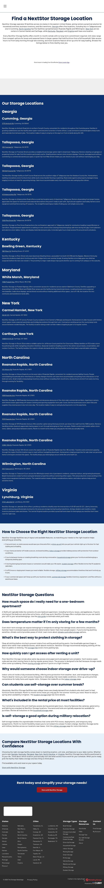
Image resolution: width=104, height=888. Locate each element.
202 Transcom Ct (8, 469)
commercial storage (59, 577)
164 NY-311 (5, 315)
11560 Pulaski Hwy (8, 282)
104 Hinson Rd (7, 369)
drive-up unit (57, 544)
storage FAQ (33, 648)
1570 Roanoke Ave (8, 419)
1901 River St (6, 251)
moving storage (34, 663)
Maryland (59, 31)
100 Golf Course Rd (8, 171)
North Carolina (25, 29)
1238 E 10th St (7, 445)
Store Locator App (64, 62)
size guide (42, 616)
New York (89, 29)
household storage (64, 557)
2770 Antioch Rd (8, 123)
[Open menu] (5, 6)
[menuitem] (9, 825)
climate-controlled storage (68, 632)
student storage (67, 564)
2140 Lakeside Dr (8, 502)
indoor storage (54, 551)
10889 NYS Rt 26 (7, 339)
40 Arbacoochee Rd (9, 194)
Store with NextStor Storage (13, 767)
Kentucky (51, 31)
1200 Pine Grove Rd (9, 220)
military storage (61, 570)
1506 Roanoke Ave (8, 395)
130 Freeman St (7, 147)
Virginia (71, 31)
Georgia (55, 26)
